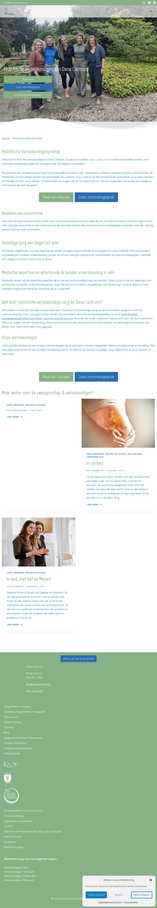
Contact (8, 826)
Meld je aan (27, 79)
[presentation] (118, 423)
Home (5, 138)
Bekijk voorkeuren (141, 894)
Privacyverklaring (131, 902)
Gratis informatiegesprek (28, 87)
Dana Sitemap (12, 753)
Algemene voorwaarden (18, 821)
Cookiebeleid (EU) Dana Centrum (23, 810)
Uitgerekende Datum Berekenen (23, 737)
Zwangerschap (95, 457)
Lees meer (14, 417)
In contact (94, 463)
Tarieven (9, 727)
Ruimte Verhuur (13, 722)
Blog (6, 732)
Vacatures (9, 841)
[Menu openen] (150, 11)
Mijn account (11, 717)
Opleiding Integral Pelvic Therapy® (24, 711)
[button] (150, 880)
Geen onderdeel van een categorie (26, 405)
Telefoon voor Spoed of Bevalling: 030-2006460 (32, 831)
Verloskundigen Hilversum (19, 871)
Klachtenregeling (13, 847)
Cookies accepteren (96, 894)
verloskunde (134, 454)
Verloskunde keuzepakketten (28, 95)
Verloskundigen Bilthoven (19, 880)
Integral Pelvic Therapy (17, 706)
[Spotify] (149, 2)
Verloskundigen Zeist (16, 867)
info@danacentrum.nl (38, 684)
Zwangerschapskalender (18, 748)
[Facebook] (154, 2)
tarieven (47, 326)
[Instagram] (144, 2)
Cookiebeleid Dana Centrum (110, 902)
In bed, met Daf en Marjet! (29, 579)
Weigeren (119, 894)
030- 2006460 (34, 690)
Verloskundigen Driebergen (20, 875)
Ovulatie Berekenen (15, 743)
